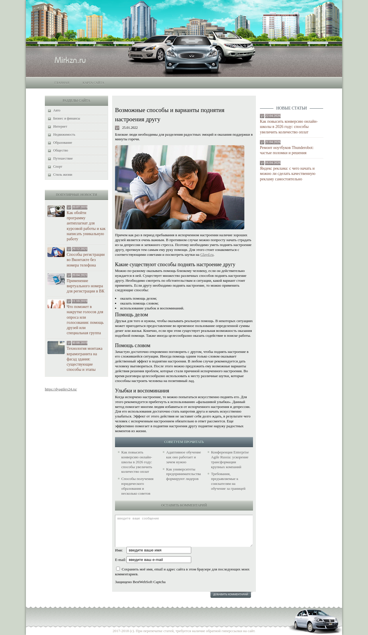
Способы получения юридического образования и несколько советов (137, 486)
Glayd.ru (207, 254)
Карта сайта (93, 82)
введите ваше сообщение (184, 531)
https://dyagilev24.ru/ (61, 389)
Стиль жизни (62, 175)
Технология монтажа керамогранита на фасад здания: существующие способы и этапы (84, 359)
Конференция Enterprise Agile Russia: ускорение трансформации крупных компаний (230, 459)
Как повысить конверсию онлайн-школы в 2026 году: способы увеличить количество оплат (289, 126)
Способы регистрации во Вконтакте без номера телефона (86, 259)
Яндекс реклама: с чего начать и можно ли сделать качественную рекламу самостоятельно (287, 173)
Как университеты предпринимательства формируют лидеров (183, 474)
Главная (61, 82)
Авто (56, 110)
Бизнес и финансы (66, 118)
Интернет (60, 126)
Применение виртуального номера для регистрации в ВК (85, 286)
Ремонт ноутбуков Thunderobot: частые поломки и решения (287, 150)
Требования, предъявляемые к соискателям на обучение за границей (228, 481)
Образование (62, 143)
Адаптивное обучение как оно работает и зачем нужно (183, 457)
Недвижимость (64, 135)
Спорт (57, 167)
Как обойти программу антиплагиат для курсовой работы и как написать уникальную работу (86, 226)
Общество (60, 150)
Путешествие (63, 158)
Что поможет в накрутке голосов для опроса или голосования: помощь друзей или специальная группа (85, 320)
